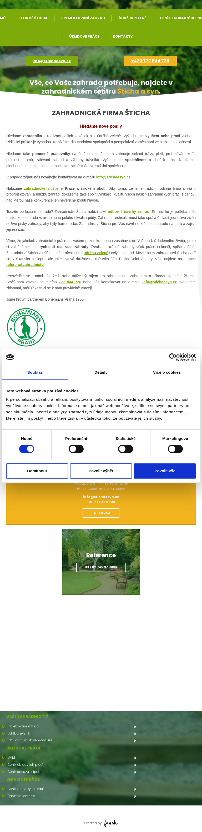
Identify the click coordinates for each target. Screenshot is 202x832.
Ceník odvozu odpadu (25, 771)
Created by (101, 823)
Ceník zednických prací (26, 789)
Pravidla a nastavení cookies (30, 740)
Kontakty (123, 36)
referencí (14, 265)
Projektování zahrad (83, 18)
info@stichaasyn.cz (52, 60)
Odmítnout (37, 471)
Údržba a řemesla (21, 796)
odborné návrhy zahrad (128, 211)
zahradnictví (33, 265)
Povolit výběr (101, 471)
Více (101, 90)
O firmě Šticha (33, 18)
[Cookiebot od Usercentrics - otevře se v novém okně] (173, 357)
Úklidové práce (84, 36)
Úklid (11, 757)
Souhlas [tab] (35, 372)
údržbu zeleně (96, 253)
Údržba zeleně (132, 18)
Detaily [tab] (101, 372)
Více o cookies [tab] (167, 372)
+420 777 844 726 (150, 61)
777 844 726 (70, 282)
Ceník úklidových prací (25, 764)
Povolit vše (165, 471)
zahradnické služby (41, 188)
